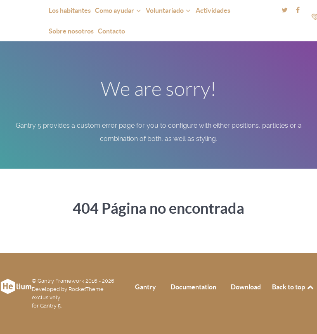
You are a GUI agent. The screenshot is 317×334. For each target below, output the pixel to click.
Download (246, 287)
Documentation (193, 287)
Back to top (293, 287)
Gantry (145, 287)
